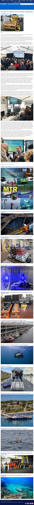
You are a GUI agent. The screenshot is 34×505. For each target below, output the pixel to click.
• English (19, 2)
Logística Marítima (9, 502)
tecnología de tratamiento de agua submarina (26, 125)
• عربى (16, 0)
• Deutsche (11, 0)
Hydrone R (10, 126)
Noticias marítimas (14, 502)
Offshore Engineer (3, 502)
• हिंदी (27, 0)
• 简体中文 (3, 0)
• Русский (15, 2)
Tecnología (12, 164)
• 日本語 (19, 0)
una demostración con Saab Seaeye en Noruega (26, 91)
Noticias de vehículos (7, 164)
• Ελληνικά (30, 0)
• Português (23, 0)
